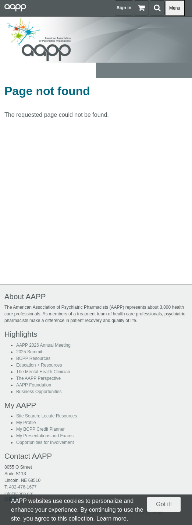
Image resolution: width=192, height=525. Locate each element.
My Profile (26, 422)
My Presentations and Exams (45, 435)
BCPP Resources (33, 358)
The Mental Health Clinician (43, 371)
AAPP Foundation (33, 385)
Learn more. (112, 518)
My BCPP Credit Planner (40, 429)
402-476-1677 (23, 487)
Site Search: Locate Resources (46, 416)
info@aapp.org (18, 493)
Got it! (164, 504)
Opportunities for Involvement (45, 442)
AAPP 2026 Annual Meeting (43, 345)
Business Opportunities (38, 391)
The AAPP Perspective (38, 378)
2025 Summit (29, 351)
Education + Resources (39, 365)
